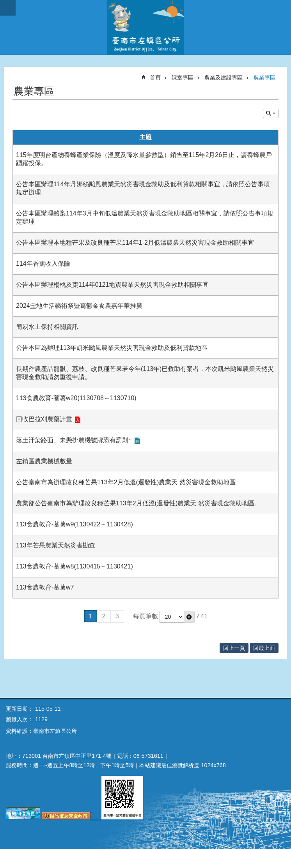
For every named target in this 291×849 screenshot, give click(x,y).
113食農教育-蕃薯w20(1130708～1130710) (76, 398)
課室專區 (182, 77)
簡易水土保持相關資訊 (47, 326)
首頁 (155, 77)
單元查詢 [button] (271, 113)
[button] (189, 617)
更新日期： (19, 709)
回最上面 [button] (264, 648)
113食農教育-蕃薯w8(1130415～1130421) (74, 566)
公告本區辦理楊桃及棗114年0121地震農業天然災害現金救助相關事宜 (112, 284)
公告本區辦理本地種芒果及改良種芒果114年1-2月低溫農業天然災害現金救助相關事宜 (135, 242)
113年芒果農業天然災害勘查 (55, 545)
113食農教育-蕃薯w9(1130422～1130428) (74, 524)
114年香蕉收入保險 (43, 263)
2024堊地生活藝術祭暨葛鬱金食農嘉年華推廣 (79, 305)
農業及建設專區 (223, 77)
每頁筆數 (145, 616)
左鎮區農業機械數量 (44, 461)
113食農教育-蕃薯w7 (45, 587)
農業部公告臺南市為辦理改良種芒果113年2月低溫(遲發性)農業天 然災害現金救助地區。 (138, 503)
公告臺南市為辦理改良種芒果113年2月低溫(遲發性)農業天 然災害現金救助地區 (126, 482)
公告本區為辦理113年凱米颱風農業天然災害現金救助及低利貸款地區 (112, 347)
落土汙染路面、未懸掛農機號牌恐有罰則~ (74, 440)
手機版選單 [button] (8, 8)
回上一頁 (234, 648)
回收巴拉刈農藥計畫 (44, 419)
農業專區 (264, 77)
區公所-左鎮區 (145, 27)
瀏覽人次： (19, 719)
